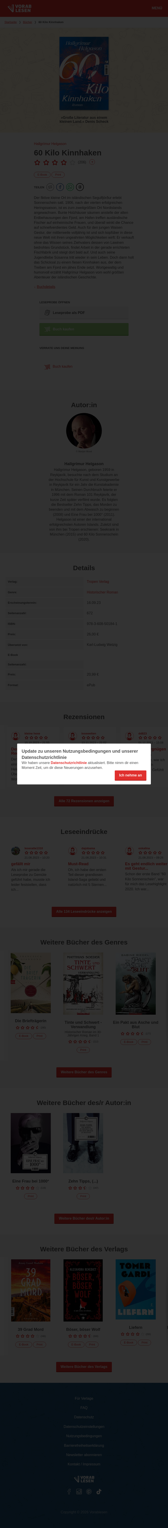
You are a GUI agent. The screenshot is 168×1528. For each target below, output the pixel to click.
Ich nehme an (130, 775)
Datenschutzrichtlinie (69, 763)
